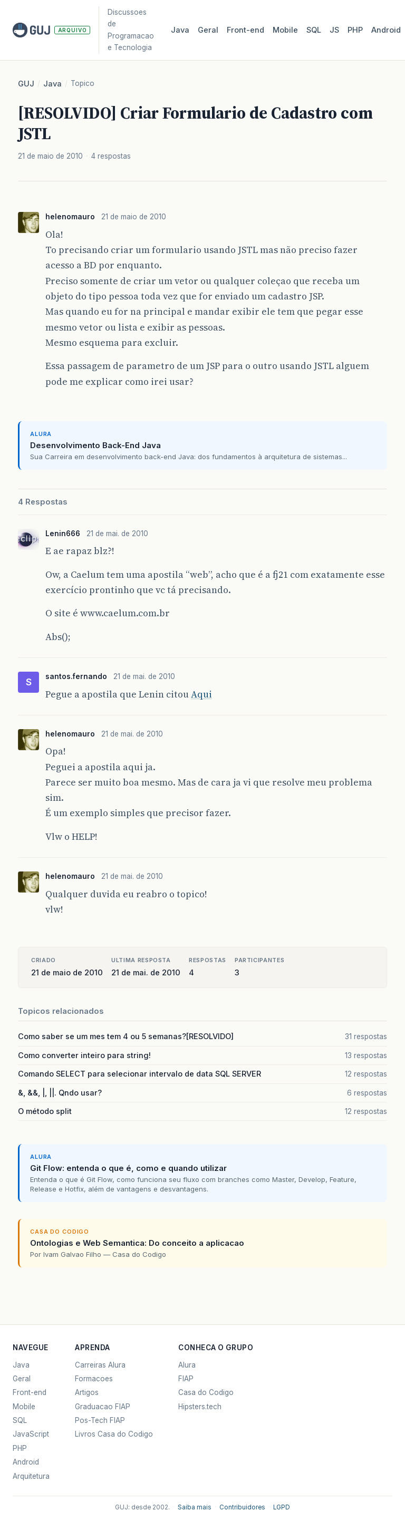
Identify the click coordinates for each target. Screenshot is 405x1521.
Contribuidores (242, 1507)
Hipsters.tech (199, 1406)
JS (334, 30)
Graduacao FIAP (102, 1406)
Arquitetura (31, 1476)
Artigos (87, 1392)
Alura (187, 1365)
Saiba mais (194, 1507)
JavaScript (31, 1434)
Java (180, 30)
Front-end (29, 1392)
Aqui (201, 694)
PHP (355, 30)
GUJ (26, 84)
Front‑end (245, 30)
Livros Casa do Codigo (114, 1434)
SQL (313, 30)
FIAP (186, 1378)
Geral (208, 30)
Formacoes (94, 1378)
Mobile (285, 30)
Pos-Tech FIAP (100, 1420)
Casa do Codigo (206, 1392)
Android (386, 30)
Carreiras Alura (100, 1365)
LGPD (281, 1507)
